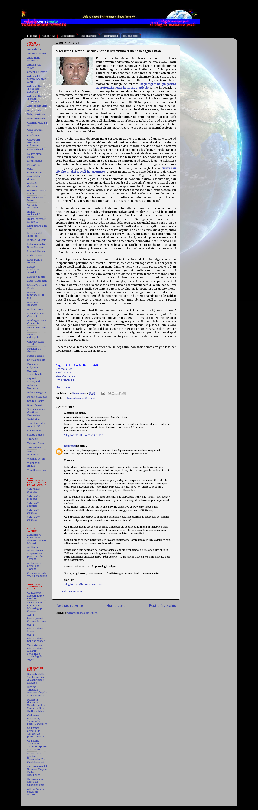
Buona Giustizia (36, 118)
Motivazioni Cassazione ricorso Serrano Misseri (36, 539)
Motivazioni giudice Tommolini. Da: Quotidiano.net (36, 757)
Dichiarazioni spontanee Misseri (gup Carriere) (34, 607)
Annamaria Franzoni (33, 59)
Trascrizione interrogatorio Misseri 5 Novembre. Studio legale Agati (35, 652)
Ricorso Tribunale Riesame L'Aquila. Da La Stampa (37, 691)
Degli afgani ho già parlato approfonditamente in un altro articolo (136, 85)
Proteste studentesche (35, 373)
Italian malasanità (33, 213)
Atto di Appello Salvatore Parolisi (36, 792)
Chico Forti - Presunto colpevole (34, 142)
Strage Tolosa (35, 434)
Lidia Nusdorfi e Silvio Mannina (36, 245)
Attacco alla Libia (37, 105)
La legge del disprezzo (34, 234)
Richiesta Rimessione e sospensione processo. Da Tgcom (35, 553)
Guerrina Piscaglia (32, 206)
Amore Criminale (37, 53)
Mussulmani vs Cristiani (81, 398)
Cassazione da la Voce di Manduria (37, 574)
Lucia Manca (34, 255)
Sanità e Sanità (35, 400)
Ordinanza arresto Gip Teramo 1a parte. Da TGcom (37, 745)
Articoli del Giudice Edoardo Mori (36, 79)
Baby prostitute (36, 114)
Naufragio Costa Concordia (36, 322)
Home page (63, 387)
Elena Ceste (34, 165)
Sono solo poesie (130, 35)
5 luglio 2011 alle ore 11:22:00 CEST (84, 435)
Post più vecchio (162, 605)
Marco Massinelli (37, 280)
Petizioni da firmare (34, 350)
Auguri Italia (34, 110)
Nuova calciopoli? (33, 336)
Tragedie (32, 439)
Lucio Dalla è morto (34, 261)
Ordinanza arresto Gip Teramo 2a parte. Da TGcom (37, 732)
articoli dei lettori (37, 71)
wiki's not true (48, 35)
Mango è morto (36, 276)
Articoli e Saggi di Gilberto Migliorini (36, 89)
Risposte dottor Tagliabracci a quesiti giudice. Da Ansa (36, 678)
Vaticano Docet (36, 443)
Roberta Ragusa (36, 392)
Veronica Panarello (33, 453)
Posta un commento (72, 591)
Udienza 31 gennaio (33, 511)
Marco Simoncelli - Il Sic (35, 295)
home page (32, 35)
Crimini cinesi (35, 149)
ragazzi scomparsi (33, 379)
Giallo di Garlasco (32, 185)
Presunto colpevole (33, 365)
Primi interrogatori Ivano (35, 628)
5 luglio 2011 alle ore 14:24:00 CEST (84, 584)
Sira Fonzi (70, 445)
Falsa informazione (35, 171)
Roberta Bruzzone (32, 387)
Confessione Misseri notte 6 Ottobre (36, 595)
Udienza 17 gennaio (33, 518)
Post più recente (69, 605)
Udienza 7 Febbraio (33, 504)
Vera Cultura (34, 447)
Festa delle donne (33, 178)
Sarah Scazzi (64, 372)
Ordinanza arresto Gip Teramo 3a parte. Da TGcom (37, 719)
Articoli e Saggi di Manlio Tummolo (36, 99)
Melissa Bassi (35, 309)
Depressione (34, 160)
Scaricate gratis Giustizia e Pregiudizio (36, 412)
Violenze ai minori (33, 464)
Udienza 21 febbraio (33, 490)
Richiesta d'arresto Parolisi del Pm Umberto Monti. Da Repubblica (36, 705)
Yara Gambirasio (66, 376)
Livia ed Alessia (65, 380)
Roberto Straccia (37, 396)
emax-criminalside (89, 35)
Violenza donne (36, 458)
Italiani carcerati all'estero (36, 220)
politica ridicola (36, 360)
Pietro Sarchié (35, 355)
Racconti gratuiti (110, 35)
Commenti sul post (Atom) (82, 612)
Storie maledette (67, 35)
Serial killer (34, 419)
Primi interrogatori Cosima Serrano (36, 618)
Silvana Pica (34, 430)
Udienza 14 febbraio (33, 497)
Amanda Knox (35, 49)
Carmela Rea (64, 369)
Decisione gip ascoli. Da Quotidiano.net (35, 782)
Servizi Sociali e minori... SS (36, 425)
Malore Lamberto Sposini (33, 269)
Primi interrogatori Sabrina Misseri (36, 638)
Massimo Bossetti (32, 303)
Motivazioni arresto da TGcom (34, 566)
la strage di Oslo (36, 240)
